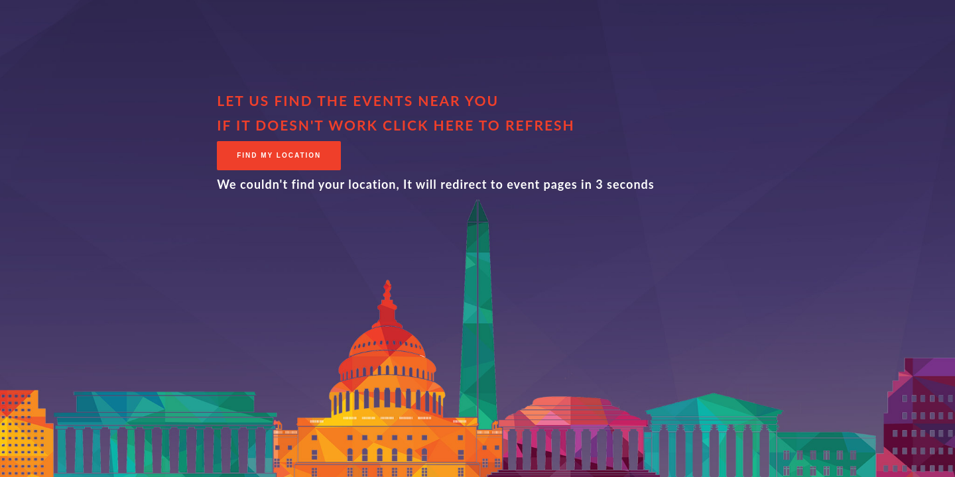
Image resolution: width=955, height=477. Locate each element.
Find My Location (279, 155)
